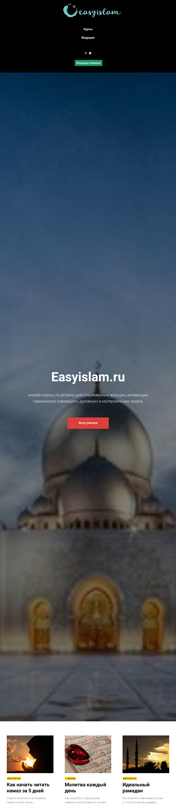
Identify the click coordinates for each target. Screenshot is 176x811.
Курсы (88, 29)
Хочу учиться (88, 423)
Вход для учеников (89, 62)
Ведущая (88, 37)
